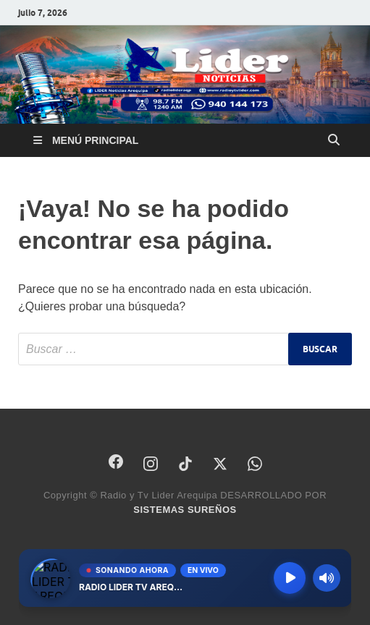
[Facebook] (115, 461)
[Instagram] (150, 463)
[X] (220, 463)
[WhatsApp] (254, 463)
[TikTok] (185, 463)
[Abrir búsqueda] (334, 140)
